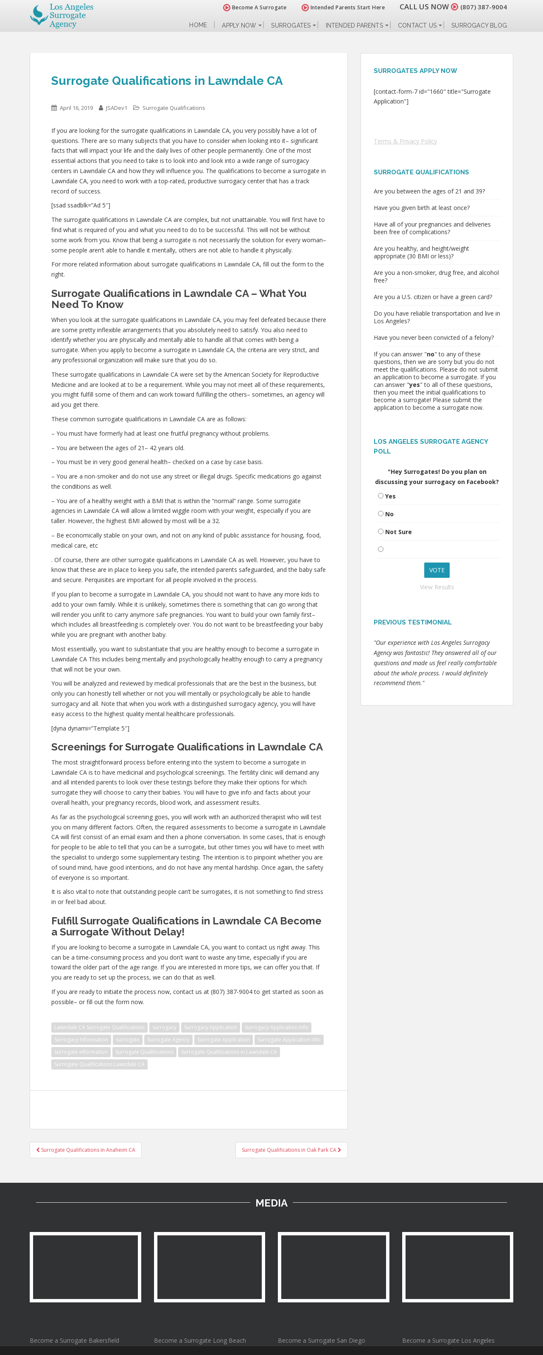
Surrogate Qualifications (174, 108)
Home (198, 25)
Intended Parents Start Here (338, 7)
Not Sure (398, 532)
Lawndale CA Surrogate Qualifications (99, 1027)
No (389, 514)
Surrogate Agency (168, 1039)
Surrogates (291, 25)
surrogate (128, 1039)
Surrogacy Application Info (276, 1027)
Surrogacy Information (81, 1039)
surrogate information (81, 1051)
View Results (437, 587)
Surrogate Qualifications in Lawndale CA (229, 1051)
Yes (390, 496)
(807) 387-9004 (481, 6)
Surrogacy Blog (479, 25)
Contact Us (417, 25)
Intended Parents (354, 25)
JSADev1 (116, 108)
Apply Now (239, 25)
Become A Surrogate (250, 7)
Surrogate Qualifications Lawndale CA (99, 1064)
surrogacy (164, 1027)
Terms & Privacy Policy (405, 141)
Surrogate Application (223, 1039)
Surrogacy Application (210, 1027)
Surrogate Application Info (289, 1039)
